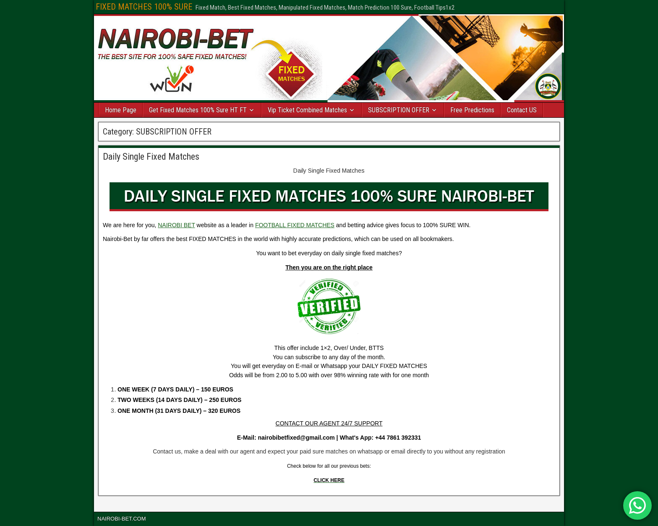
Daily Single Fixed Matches (151, 156)
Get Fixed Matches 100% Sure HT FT (198, 110)
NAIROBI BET (176, 225)
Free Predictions (472, 110)
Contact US (522, 110)
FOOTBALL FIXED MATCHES (294, 225)
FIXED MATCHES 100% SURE (144, 7)
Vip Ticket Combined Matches (307, 110)
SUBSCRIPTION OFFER (398, 110)
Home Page (120, 110)
